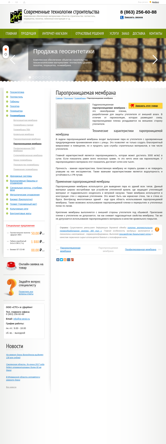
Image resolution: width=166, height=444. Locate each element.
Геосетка (14, 106)
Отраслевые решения (90, 33)
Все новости (11, 387)
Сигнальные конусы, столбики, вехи (26, 189)
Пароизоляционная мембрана (70, 249)
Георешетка (16, 111)
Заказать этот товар (146, 105)
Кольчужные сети (19, 209)
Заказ (125, 33)
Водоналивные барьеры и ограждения (23, 182)
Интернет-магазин (54, 33)
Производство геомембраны (26, 165)
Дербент (155, 2)
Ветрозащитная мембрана (25, 120)
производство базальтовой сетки (135, 234)
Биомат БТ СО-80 (17, 249)
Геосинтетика (17, 92)
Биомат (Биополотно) (21, 199)
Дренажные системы (21, 176)
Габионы (14, 101)
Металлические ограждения (25, 195)
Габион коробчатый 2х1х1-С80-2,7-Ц (18, 242)
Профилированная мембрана (140, 249)
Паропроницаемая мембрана (27, 144)
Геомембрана (80, 98)
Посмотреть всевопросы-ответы (26, 293)
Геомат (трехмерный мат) (23, 204)
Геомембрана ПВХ (21, 130)
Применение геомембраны (25, 169)
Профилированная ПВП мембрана (24, 149)
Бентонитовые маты (20, 213)
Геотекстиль (16, 97)
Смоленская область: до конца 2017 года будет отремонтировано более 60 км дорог (25, 367)
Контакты (17, 2)
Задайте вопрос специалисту (29, 283)
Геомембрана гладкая (23, 125)
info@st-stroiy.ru (21, 319)
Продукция (28, 33)
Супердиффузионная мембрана (27, 155)
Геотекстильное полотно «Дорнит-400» (20, 234)
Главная (9, 2)
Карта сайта (24, 2)
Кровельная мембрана (23, 134)
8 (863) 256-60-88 (138, 12)
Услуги (114, 33)
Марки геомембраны (22, 160)
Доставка (139, 33)
